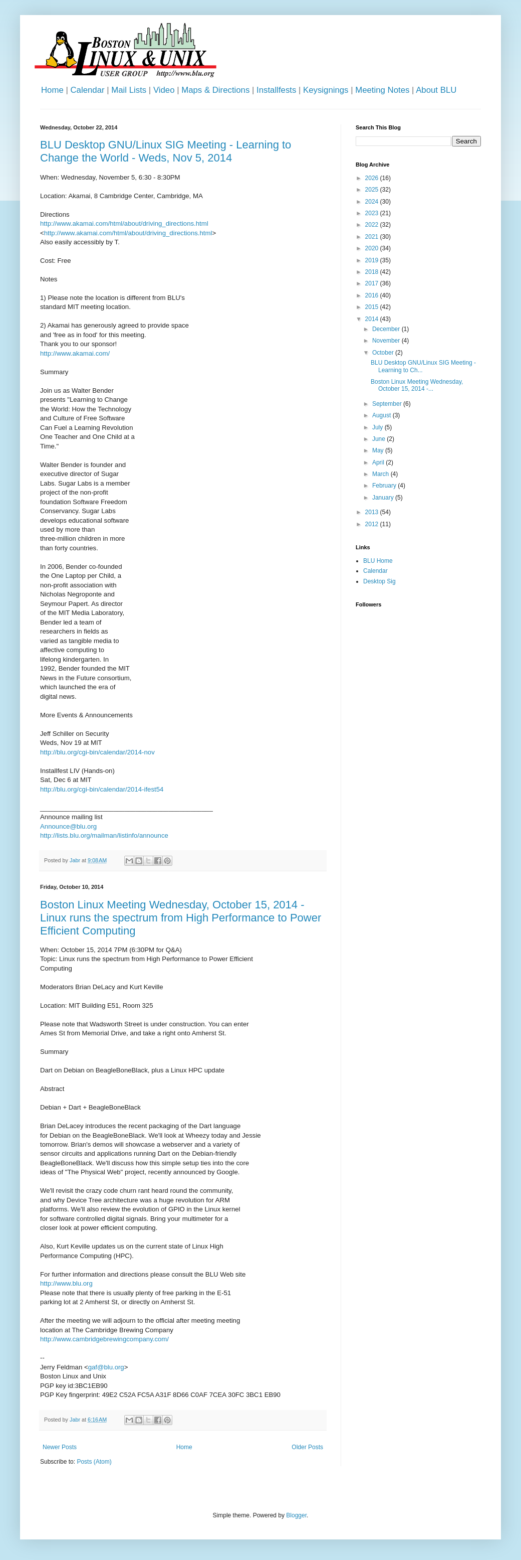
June (379, 438)
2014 (372, 319)
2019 (372, 260)
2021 (372, 236)
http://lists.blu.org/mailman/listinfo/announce (104, 835)
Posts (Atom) (94, 1461)
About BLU (436, 90)
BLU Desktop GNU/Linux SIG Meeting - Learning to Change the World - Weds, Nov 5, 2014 (165, 151)
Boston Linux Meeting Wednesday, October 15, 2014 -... (417, 385)
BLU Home (378, 560)
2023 (372, 213)
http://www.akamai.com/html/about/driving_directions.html (124, 223)
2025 (372, 189)
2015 (372, 306)
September (387, 403)
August (382, 415)
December (387, 329)
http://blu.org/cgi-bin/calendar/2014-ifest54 (101, 789)
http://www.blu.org (66, 1283)
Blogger (296, 1515)
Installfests (276, 90)
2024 (372, 201)
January (383, 497)
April (379, 462)
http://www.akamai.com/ (75, 353)
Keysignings (326, 90)
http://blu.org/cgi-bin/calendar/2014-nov (97, 752)
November (387, 340)
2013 (372, 512)
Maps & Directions (215, 90)
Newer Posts (60, 1447)
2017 (372, 283)
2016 (372, 295)
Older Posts (307, 1447)
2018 (372, 271)
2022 (372, 224)
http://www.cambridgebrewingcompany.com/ (104, 1339)
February (385, 485)
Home (52, 90)
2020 (372, 248)
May (378, 450)
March (381, 474)
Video (164, 90)
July (378, 427)
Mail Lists (128, 90)
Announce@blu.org (68, 826)
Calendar (87, 90)
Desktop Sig (379, 581)
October (383, 352)
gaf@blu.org (106, 1367)
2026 (372, 178)
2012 (372, 524)
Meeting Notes (382, 90)
